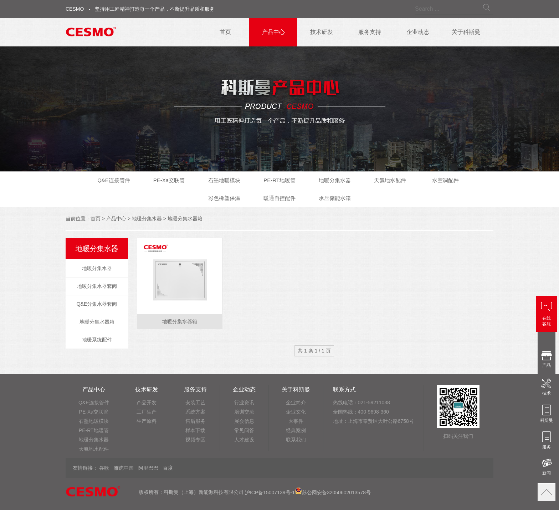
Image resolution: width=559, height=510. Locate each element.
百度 (168, 468)
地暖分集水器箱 (185, 218)
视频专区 (195, 439)
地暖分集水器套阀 (97, 286)
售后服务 (195, 421)
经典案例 (296, 430)
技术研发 (321, 32)
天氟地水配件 (390, 180)
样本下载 (195, 430)
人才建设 (244, 439)
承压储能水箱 (335, 198)
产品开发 (147, 402)
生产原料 (147, 421)
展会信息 (244, 421)
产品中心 (273, 32)
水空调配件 (445, 180)
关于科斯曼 (466, 32)
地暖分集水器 (335, 180)
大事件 (295, 421)
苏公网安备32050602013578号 (333, 492)
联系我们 (296, 439)
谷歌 (104, 468)
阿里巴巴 (148, 468)
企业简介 (296, 402)
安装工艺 (195, 402)
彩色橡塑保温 (224, 198)
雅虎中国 (124, 468)
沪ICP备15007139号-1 (270, 492)
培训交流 (244, 412)
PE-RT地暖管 (279, 180)
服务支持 (369, 32)
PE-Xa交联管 (169, 180)
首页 (225, 32)
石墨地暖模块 (224, 180)
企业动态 (417, 32)
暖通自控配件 (279, 198)
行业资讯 (244, 402)
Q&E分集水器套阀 (97, 304)
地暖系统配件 (97, 339)
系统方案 (195, 412)
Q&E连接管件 (113, 180)
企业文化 (296, 412)
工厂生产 (147, 412)
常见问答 (244, 430)
